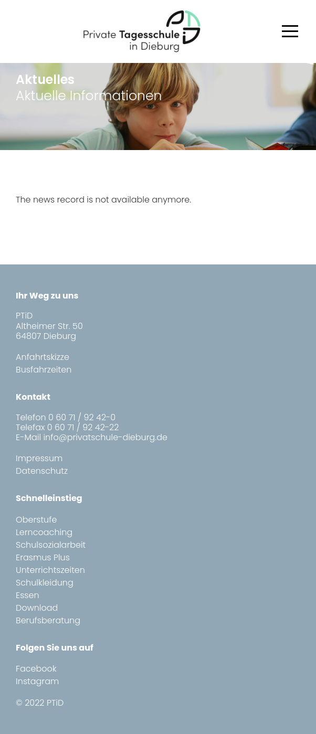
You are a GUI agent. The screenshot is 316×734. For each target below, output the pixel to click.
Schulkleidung (44, 583)
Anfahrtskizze (42, 357)
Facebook (36, 669)
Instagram (37, 681)
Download (37, 608)
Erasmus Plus (43, 557)
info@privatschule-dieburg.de (105, 437)
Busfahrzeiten (43, 370)
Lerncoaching (44, 532)
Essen (27, 595)
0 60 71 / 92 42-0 (81, 417)
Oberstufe (36, 520)
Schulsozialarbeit (51, 545)
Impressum (39, 458)
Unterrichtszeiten (50, 570)
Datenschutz (42, 471)
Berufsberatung (48, 620)
